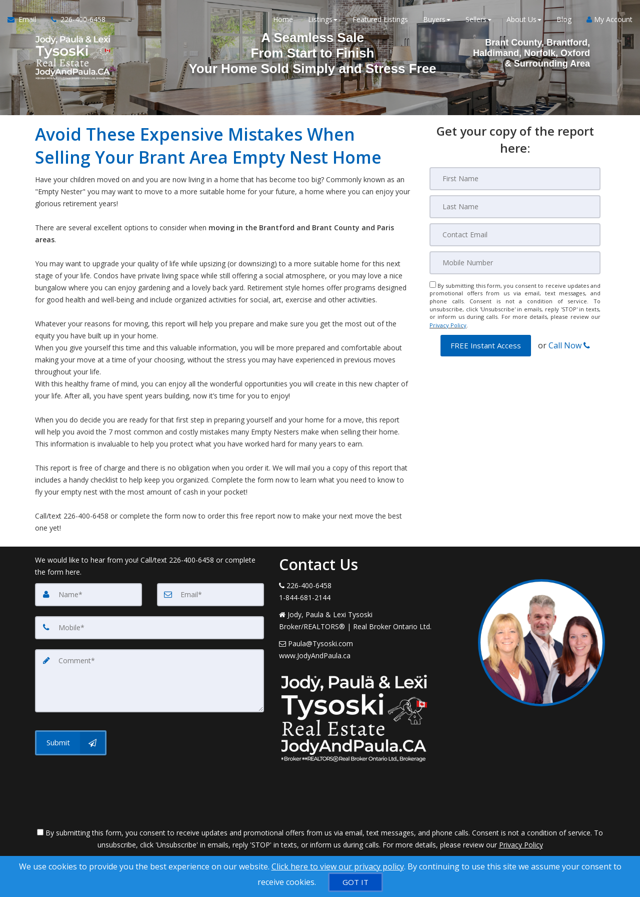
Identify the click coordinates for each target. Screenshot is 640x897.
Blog (564, 20)
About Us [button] (524, 20)
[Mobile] (515, 262)
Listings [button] (323, 20)
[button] (485, 344)
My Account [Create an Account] (609, 20)
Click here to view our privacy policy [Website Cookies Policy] (338, 866)
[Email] (515, 234)
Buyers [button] (436, 20)
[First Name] (515, 178)
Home (283, 20)
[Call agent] (75, 20)
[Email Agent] (26, 20)
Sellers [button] (479, 20)
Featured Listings (380, 20)
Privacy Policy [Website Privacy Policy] (448, 324)
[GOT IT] (355, 882)
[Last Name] (515, 206)
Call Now (569, 344)
